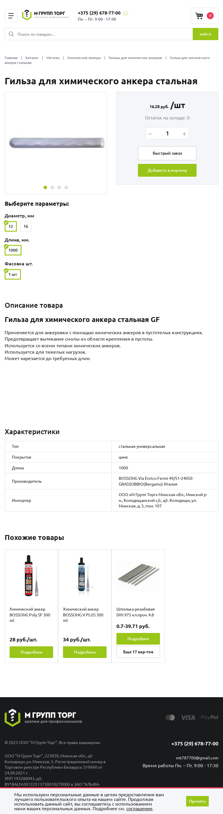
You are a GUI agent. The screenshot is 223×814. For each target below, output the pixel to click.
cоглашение (139, 808)
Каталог (32, 57)
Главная (11, 57)
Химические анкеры (84, 57)
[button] (45, 187)
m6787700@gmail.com (197, 757)
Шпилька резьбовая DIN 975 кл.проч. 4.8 (135, 611)
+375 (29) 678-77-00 (103, 13)
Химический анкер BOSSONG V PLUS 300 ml (83, 614)
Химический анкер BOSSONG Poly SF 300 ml (30, 614)
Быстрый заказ (167, 153)
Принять (197, 801)
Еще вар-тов (138, 651)
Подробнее (31, 652)
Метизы (53, 57)
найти (205, 34)
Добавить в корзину (167, 170)
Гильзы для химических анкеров (135, 57)
